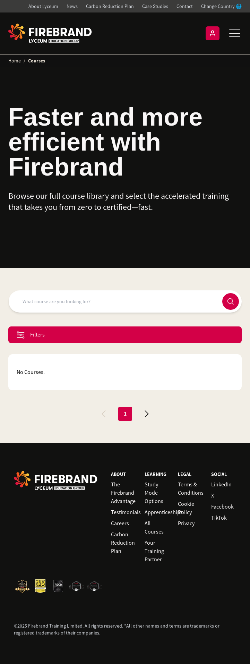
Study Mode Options (154, 493)
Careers (120, 523)
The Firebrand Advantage (123, 493)
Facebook (222, 506)
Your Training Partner (154, 551)
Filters (31, 335)
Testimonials (126, 512)
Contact (184, 6)
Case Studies (155, 6)
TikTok (219, 517)
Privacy (186, 523)
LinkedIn (221, 484)
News (72, 6)
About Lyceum (43, 6)
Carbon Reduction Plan (110, 6)
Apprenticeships (164, 512)
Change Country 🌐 (221, 6)
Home (14, 61)
